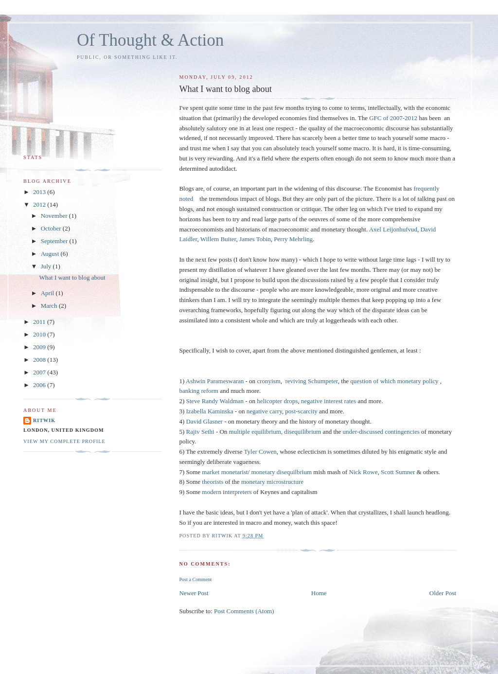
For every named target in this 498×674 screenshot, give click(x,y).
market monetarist (225, 472)
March (50, 305)
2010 (40, 334)
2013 (40, 191)
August (51, 253)
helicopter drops (277, 401)
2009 (40, 347)
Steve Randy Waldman (215, 401)
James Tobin (255, 239)
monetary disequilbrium (281, 472)
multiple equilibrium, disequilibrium (275, 431)
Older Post (442, 593)
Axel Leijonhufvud (393, 229)
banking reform (198, 390)
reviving (295, 381)
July (47, 266)
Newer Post (193, 593)
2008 (40, 359)
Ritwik (44, 420)
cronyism (268, 381)
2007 (40, 372)
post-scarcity (301, 411)
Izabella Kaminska (209, 411)
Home (319, 593)
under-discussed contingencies (381, 431)
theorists (212, 481)
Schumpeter (323, 381)
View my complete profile (64, 441)
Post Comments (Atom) (244, 611)
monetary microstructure (272, 481)
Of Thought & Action (150, 40)
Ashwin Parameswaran (215, 381)
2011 (40, 321)
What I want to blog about (72, 277)
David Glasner (204, 421)
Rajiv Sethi (200, 431)
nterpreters (238, 492)
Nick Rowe (363, 472)
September (55, 241)
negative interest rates (328, 401)
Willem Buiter (218, 239)
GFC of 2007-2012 (393, 118)
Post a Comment (195, 579)
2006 (40, 385)
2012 (40, 204)
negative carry (264, 411)
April (48, 293)
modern (210, 492)
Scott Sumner (398, 472)
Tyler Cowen (260, 451)
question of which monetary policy (394, 381)
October (52, 228)
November (55, 215)
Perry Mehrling (293, 239)
